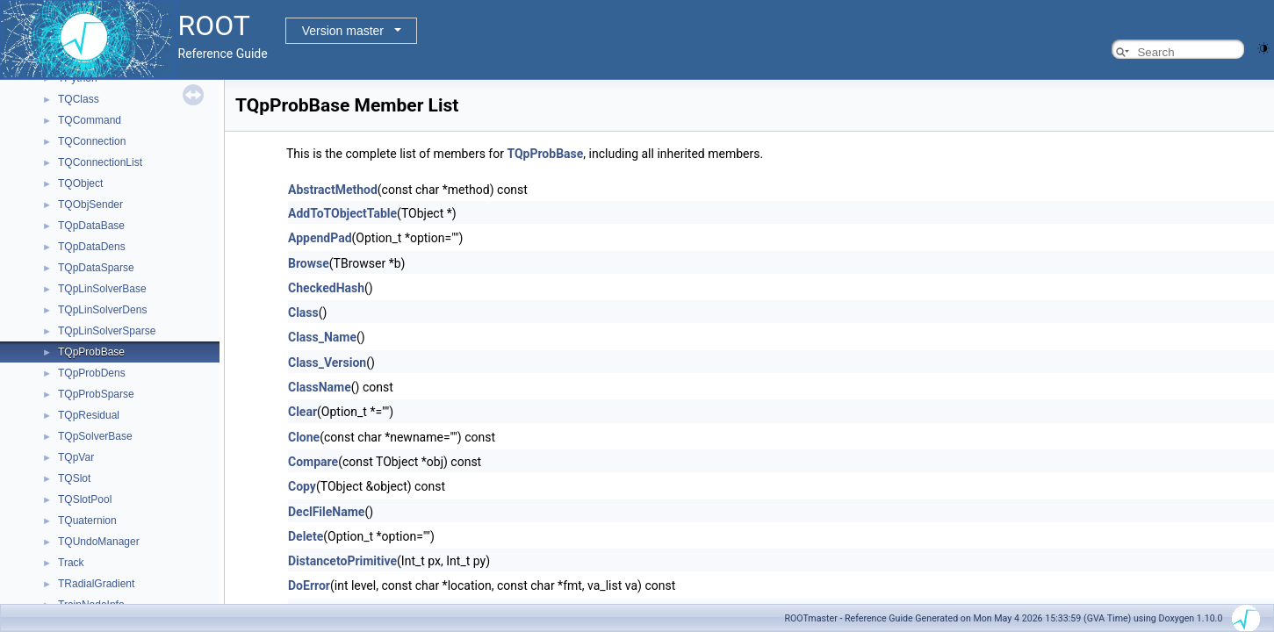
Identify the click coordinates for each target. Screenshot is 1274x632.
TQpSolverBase (95, 436)
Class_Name (322, 337)
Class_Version (327, 363)
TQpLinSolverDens (102, 310)
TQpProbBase (91, 352)
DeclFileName (326, 512)
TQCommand (89, 120)
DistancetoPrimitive (342, 561)
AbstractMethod (333, 190)
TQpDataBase (91, 225)
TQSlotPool (85, 499)
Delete (305, 536)
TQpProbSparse (96, 394)
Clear (302, 412)
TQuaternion (87, 520)
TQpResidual (88, 415)
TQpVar (76, 457)
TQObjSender (90, 204)
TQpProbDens (92, 373)
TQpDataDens (92, 247)
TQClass (78, 99)
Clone (304, 437)
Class (303, 312)
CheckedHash (326, 288)
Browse (308, 263)
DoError (309, 585)
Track (71, 563)
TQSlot (74, 478)
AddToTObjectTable (342, 213)
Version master (343, 31)
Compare (313, 462)
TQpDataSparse (96, 268)
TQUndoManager (99, 541)
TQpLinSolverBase (102, 289)
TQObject (80, 183)
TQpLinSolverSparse (106, 331)
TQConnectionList (100, 162)
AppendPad (320, 238)
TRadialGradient (96, 584)
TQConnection (92, 141)
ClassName (319, 387)
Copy (302, 486)
